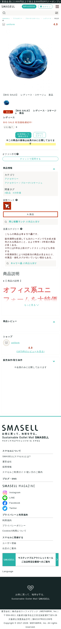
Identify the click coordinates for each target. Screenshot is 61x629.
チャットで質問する (30, 159)
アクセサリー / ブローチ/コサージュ (24, 183)
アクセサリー (12, 179)
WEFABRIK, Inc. (38, 623)
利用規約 (7, 520)
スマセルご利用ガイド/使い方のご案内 (22, 472)
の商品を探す (22, 221)
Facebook (11, 503)
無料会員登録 (29, 6)
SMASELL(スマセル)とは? (16, 456)
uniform (11, 24)
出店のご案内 (9, 548)
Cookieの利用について (14, 531)
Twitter (9, 508)
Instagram (11, 492)
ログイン (45, 6)
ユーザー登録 (9, 543)
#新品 (8, 193)
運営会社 (7, 461)
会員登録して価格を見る (23, 135)
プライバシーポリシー (14, 525)
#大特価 (17, 193)
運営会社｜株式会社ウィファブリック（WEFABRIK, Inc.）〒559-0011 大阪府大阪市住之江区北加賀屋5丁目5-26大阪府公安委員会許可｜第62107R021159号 (30, 615)
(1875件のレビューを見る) (30, 351)
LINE (8, 497)
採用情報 (7, 467)
